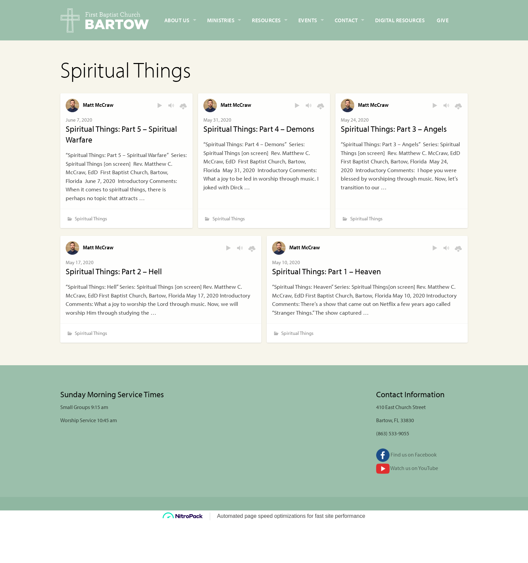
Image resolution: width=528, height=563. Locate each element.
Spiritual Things (91, 218)
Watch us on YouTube (407, 468)
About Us (177, 20)
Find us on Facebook (406, 454)
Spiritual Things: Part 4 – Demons (259, 129)
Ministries (221, 20)
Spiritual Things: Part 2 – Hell (114, 271)
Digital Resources (400, 20)
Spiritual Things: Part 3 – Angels (394, 129)
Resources (266, 20)
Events (307, 20)
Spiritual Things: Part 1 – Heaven (326, 271)
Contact (346, 20)
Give (443, 20)
